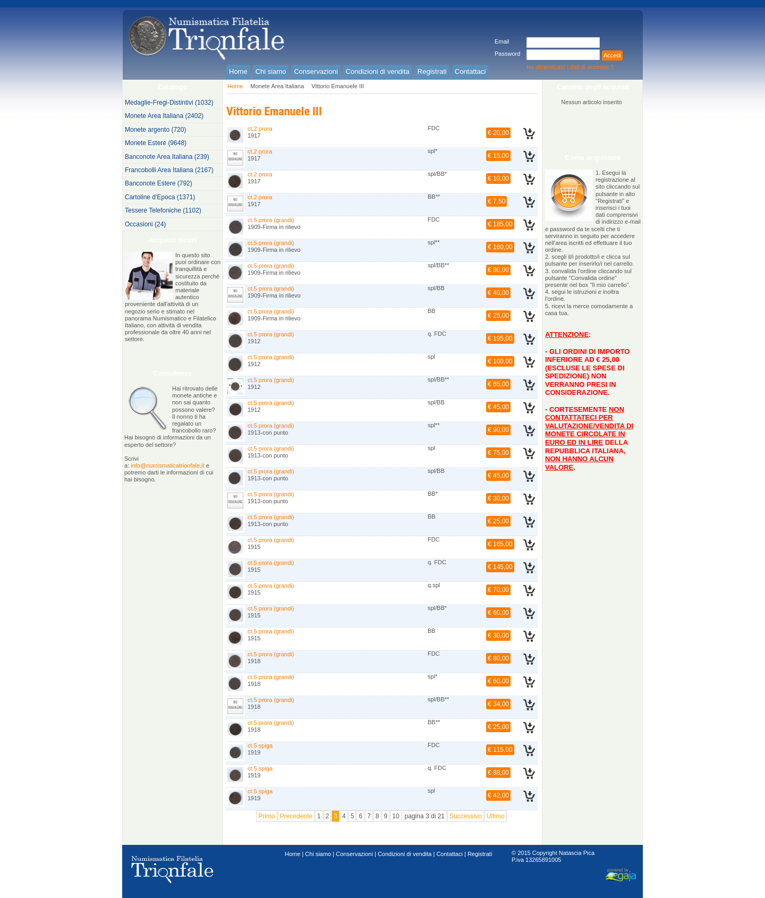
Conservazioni (354, 854)
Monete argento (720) (155, 129)
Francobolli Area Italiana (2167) (169, 170)
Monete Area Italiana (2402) (164, 116)
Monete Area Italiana (277, 86)
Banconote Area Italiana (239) (167, 156)
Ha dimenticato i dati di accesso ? (570, 67)
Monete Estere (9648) (155, 143)
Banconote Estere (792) (158, 183)
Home (235, 86)
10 (395, 816)
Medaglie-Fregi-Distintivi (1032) (169, 102)
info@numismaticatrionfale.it (167, 465)
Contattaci (449, 854)
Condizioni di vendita (405, 854)
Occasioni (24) (145, 224)
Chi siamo (318, 854)
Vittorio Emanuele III (337, 86)
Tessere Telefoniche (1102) (163, 210)
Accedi (612, 55)
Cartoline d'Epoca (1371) (160, 197)
